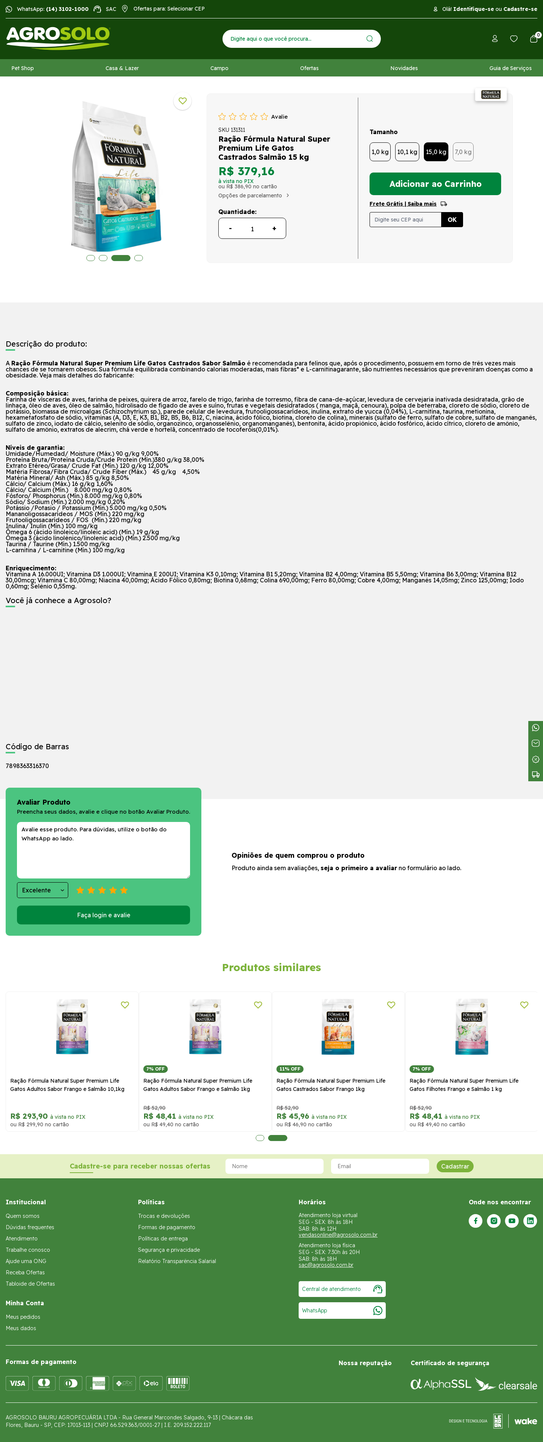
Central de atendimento (342, 1289)
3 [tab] (120, 258)
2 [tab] (103, 258)
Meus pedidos (23, 1317)
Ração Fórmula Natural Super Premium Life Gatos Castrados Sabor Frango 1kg (330, 1084)
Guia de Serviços (510, 68)
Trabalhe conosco (28, 1249)
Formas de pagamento (166, 1227)
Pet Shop (22, 68)
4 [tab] (138, 258)
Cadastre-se (520, 9)
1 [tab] (90, 258)
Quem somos (23, 1216)
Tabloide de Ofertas (30, 1283)
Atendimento (22, 1238)
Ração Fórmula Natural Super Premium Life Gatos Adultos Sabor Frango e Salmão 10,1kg (67, 1084)
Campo (219, 68)
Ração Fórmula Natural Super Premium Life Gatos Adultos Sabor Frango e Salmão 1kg (197, 1084)
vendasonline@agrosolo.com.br (338, 1234)
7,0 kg (463, 152)
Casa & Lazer (122, 68)
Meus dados (21, 1328)
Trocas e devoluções (164, 1216)
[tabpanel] (72, 1061)
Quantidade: (237, 212)
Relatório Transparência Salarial (177, 1261)
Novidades (404, 68)
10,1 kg (407, 152)
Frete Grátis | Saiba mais (403, 203)
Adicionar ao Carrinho (436, 184)
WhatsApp (342, 1310)
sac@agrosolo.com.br (326, 1265)
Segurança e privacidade (169, 1249)
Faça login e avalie (103, 915)
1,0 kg (380, 152)
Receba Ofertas (25, 1272)
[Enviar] (370, 38)
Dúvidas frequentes (30, 1227)
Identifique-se (473, 9)
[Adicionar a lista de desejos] (182, 101)
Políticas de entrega (163, 1238)
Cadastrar (455, 1166)
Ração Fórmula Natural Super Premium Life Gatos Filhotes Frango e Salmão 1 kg (464, 1084)
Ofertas (309, 68)
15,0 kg (436, 152)
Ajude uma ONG (26, 1261)
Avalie (279, 116)
